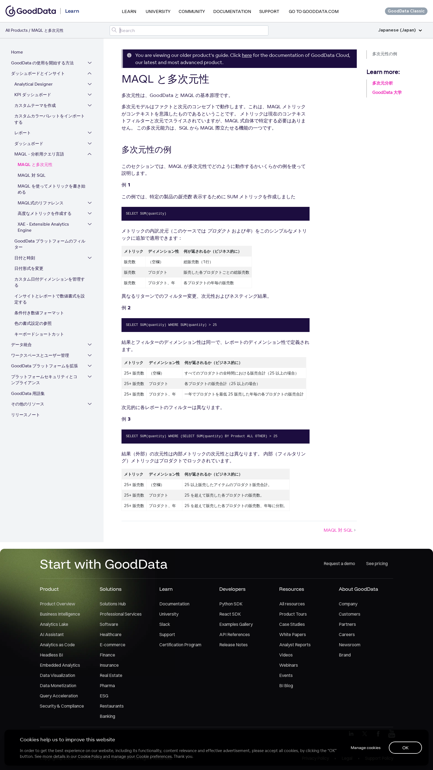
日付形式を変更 (28, 268)
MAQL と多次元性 (35, 165)
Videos (286, 655)
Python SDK (230, 604)
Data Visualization (57, 675)
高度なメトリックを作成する (45, 213)
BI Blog (286, 686)
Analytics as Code (57, 645)
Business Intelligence (60, 614)
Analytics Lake (54, 624)
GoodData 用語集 (28, 393)
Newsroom (349, 645)
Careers (347, 634)
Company (348, 604)
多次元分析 (382, 83)
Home (17, 52)
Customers (349, 614)
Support (269, 11)
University (158, 11)
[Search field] (189, 30)
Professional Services (121, 614)
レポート (22, 133)
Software (109, 624)
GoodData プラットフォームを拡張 (44, 366)
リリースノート (25, 415)
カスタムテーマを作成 (35, 105)
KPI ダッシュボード (32, 94)
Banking (107, 716)
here (247, 55)
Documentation (232, 11)
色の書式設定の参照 (33, 323)
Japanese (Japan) (400, 30)
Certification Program (180, 645)
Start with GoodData (104, 564)
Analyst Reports (295, 645)
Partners (347, 624)
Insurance (109, 665)
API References (234, 634)
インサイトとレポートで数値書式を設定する (49, 299)
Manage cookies (365, 747)
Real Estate (111, 675)
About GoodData (358, 589)
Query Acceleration (59, 696)
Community (192, 11)
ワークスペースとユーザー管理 (40, 355)
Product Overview (57, 604)
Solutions (111, 589)
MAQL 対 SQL (32, 175)
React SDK (230, 614)
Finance (107, 655)
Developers (232, 589)
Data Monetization (58, 686)
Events (286, 675)
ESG (104, 696)
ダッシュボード (28, 143)
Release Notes (233, 645)
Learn (129, 11)
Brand (345, 655)
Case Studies (292, 624)
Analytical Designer (33, 84)
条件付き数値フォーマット (39, 313)
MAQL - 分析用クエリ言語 (39, 154)
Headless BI (51, 655)
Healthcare (111, 634)
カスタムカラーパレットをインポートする (49, 119)
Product (49, 589)
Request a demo (339, 564)
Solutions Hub (113, 604)
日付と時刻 (24, 258)
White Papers (292, 634)
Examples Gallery (236, 624)
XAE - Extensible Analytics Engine (43, 227)
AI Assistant (52, 634)
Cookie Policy (90, 756)
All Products (17, 30)
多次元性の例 (384, 53)
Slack (164, 624)
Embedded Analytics (60, 665)
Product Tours (293, 614)
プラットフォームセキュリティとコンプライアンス (46, 380)
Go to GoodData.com (314, 11)
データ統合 (21, 344)
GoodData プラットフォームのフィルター (49, 244)
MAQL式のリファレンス (41, 203)
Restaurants (112, 706)
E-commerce (112, 645)
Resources (291, 589)
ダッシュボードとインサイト (38, 73)
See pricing (377, 564)
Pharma (107, 686)
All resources (292, 604)
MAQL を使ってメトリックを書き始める (51, 189)
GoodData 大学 (387, 92)
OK (405, 747)
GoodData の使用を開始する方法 (42, 63)
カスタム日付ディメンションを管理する (49, 282)
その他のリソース (27, 404)
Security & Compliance (62, 706)
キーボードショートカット (39, 334)
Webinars (288, 665)
